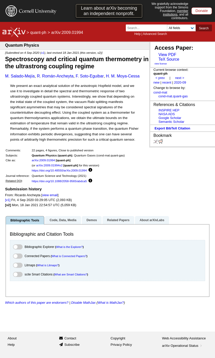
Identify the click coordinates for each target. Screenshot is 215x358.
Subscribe (72, 345)
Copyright (118, 338)
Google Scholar (170, 118)
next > (179, 78)
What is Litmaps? (47, 265)
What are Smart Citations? (70, 274)
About (12, 338)
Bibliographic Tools (24, 220)
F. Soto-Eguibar (90, 76)
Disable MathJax (83, 302)
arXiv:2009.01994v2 (49, 165)
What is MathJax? (111, 302)
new (156, 82)
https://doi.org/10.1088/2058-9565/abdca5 (59, 181)
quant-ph (38, 32)
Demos (91, 220)
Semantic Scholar (172, 122)
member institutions (175, 12)
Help (137, 34)
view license (161, 63)
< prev (160, 78)
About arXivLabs (152, 220)
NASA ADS (167, 114)
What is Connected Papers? (69, 256)
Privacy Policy (121, 345)
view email (49, 195)
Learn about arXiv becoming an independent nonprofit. (109, 11)
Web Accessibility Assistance (184, 338)
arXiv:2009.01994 (43, 160)
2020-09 (180, 82)
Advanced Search (155, 34)
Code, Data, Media (63, 220)
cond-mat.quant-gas (173, 96)
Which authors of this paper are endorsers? (36, 302)
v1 (42, 52)
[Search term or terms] (148, 27)
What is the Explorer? (69, 246)
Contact (70, 338)
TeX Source (168, 59)
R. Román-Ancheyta (55, 76)
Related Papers (118, 220)
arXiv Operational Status (182, 346)
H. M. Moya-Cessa (123, 76)
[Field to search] (181, 27)
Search (204, 28)
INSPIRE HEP (169, 110)
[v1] (7, 200)
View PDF (167, 54)
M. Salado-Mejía (20, 76)
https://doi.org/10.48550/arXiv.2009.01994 (59, 170)
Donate (201, 10)
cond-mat (160, 92)
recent (166, 82)
